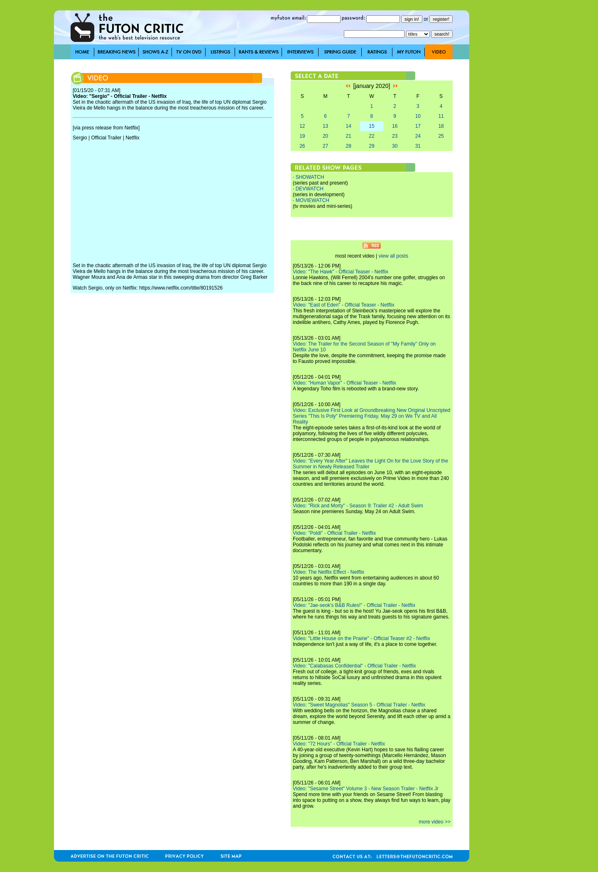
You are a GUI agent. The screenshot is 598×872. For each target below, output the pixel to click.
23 (394, 136)
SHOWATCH (310, 177)
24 (418, 136)
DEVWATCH (310, 189)
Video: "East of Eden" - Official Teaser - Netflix (344, 305)
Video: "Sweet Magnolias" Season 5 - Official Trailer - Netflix (359, 705)
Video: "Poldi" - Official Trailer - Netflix (334, 533)
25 (441, 136)
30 (394, 146)
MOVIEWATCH (312, 200)
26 (302, 146)
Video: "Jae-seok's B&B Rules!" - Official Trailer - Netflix (354, 605)
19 (302, 136)
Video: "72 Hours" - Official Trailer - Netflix (339, 744)
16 (394, 126)
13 (325, 126)
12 (302, 126)
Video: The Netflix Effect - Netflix (328, 572)
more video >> (435, 822)
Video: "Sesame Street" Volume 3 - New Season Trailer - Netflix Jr (366, 789)
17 (418, 126)
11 (441, 116)
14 (348, 126)
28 (348, 146)
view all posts (393, 256)
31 (418, 146)
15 (371, 126)
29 (371, 146)
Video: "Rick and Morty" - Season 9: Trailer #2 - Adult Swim (358, 506)
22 (371, 136)
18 (441, 126)
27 (325, 146)
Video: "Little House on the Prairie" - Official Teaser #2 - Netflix (361, 638)
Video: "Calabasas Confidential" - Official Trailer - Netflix (354, 666)
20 (325, 136)
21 (348, 136)
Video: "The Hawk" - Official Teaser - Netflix (340, 272)
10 (418, 116)
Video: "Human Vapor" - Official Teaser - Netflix (344, 383)
